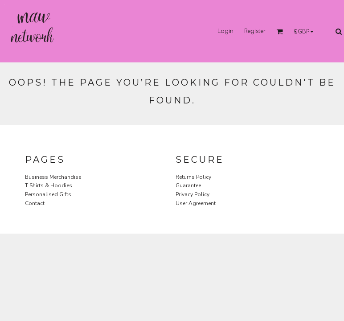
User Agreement (196, 203)
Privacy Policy (192, 194)
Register (255, 31)
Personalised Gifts (48, 194)
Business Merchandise (53, 177)
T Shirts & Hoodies (48, 185)
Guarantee (188, 185)
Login (225, 31)
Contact (35, 203)
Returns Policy (193, 177)
